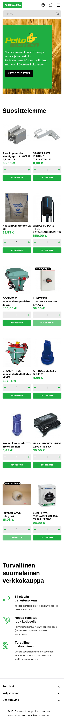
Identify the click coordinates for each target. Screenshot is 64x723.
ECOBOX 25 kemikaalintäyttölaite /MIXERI (16, 301)
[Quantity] (17, 169)
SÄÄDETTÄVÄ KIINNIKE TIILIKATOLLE (42, 156)
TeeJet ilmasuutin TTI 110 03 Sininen (17, 445)
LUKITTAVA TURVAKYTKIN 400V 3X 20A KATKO (45, 516)
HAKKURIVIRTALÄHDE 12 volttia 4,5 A (47, 445)
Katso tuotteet (19, 73)
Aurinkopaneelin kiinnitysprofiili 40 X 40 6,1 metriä (16, 156)
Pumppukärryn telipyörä (12, 514)
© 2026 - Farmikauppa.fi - (23, 711)
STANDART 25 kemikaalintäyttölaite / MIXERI (17, 374)
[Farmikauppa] (18, 5)
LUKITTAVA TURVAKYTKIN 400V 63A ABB (45, 301)
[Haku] (32, 13)
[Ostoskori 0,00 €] (50, 5)
